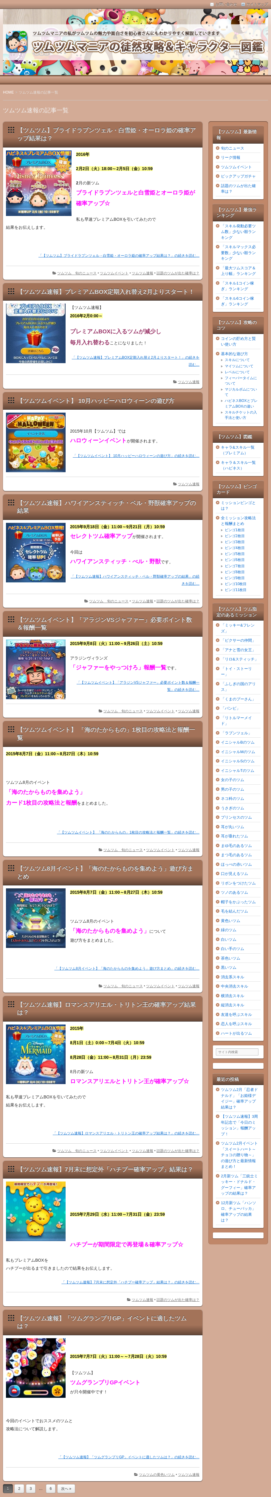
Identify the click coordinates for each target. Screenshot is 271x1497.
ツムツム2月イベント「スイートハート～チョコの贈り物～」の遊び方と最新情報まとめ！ (239, 1155)
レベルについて (237, 372)
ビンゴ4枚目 (235, 548)
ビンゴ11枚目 (236, 590)
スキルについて (237, 360)
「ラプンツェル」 (236, 733)
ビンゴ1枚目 (235, 530)
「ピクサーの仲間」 (238, 640)
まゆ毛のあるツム (236, 845)
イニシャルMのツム (238, 752)
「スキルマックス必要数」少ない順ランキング (238, 253)
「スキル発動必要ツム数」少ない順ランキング (238, 232)
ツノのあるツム (234, 892)
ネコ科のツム (232, 798)
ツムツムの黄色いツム (157, 1475)
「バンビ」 (230, 708)
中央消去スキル (234, 986)
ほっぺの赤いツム (236, 864)
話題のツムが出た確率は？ (178, 273)
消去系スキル (232, 977)
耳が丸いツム (232, 827)
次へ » (66, 1489)
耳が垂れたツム (234, 836)
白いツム (228, 939)
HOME (8, 92)
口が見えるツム (234, 873)
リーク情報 (230, 157)
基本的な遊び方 (234, 354)
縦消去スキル (232, 1005)
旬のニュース (232, 148)
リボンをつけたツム (238, 883)
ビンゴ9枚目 (235, 578)
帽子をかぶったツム (238, 902)
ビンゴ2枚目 (235, 536)
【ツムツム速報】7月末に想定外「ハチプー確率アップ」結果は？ (105, 1169)
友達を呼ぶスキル (236, 1014)
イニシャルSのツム (238, 761)
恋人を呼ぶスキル (236, 1024)
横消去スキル (232, 996)
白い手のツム (232, 948)
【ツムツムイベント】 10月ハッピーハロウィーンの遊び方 (95, 400)
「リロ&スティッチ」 (239, 659)
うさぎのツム (232, 808)
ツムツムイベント (114, 273)
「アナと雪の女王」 (238, 650)
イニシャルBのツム (238, 742)
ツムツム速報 (142, 273)
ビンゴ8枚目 (235, 572)
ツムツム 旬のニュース (77, 273)
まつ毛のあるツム (236, 855)
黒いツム (228, 967)
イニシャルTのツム (237, 770)
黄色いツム (230, 920)
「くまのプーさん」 (238, 699)
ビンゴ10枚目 (236, 584)
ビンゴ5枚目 (235, 554)
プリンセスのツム (236, 817)
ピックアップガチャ (238, 176)
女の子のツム (232, 780)
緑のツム (228, 930)
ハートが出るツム (236, 1033)
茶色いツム (230, 958)
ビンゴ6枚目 (235, 560)
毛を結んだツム (234, 911)
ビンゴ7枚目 (235, 566)
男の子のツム (232, 789)
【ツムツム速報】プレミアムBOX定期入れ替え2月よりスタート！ (105, 291)
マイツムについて (239, 366)
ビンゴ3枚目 (235, 542)
